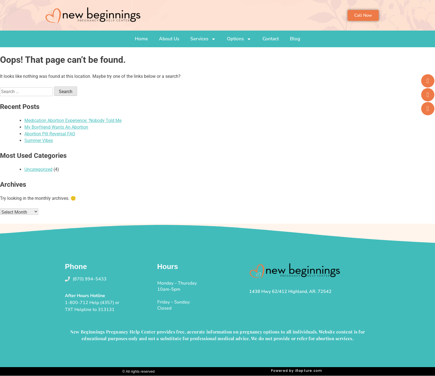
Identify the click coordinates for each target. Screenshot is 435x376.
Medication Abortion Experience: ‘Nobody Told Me (73, 120)
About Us (169, 39)
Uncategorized (38, 169)
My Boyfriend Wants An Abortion (56, 127)
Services (203, 39)
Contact (270, 39)
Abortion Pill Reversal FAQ (49, 133)
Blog (295, 39)
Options (239, 39)
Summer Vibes (38, 140)
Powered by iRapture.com (296, 370)
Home (141, 39)
